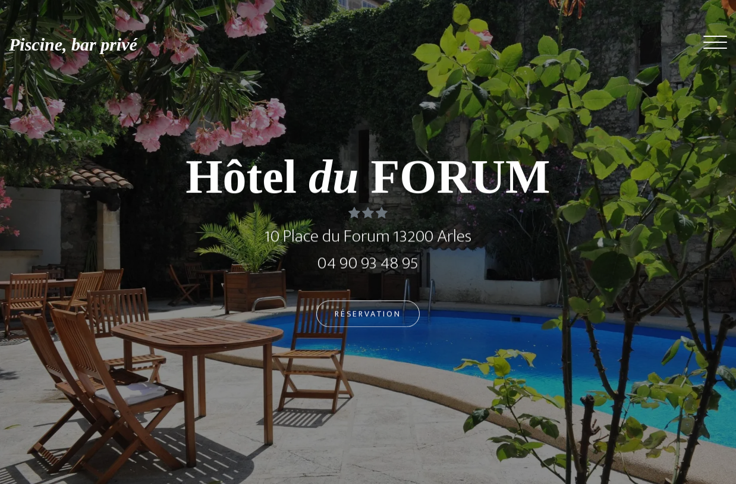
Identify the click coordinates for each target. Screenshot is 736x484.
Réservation (368, 315)
